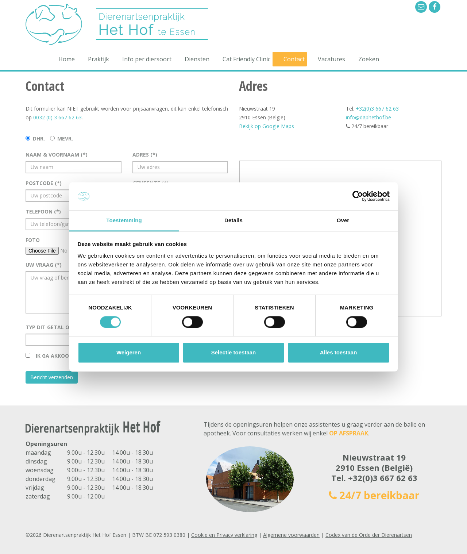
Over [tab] (343, 220)
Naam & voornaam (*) (57, 154)
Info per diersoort (146, 59)
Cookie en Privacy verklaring (224, 534)
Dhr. (39, 138)
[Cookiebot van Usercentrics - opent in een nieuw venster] (358, 196)
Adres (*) (144, 154)
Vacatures (331, 59)
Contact (294, 59)
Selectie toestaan (233, 352)
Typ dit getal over (53, 327)
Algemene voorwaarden (291, 534)
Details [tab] (233, 220)
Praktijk (98, 59)
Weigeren (128, 352)
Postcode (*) (44, 183)
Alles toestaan (338, 352)
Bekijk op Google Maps (266, 126)
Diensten (197, 59)
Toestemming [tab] (124, 220)
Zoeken (368, 59)
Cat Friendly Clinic (246, 59)
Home (66, 59)
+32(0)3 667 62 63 (377, 108)
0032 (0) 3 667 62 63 (57, 117)
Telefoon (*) (43, 211)
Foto (33, 239)
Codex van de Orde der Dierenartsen (368, 534)
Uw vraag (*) (44, 264)
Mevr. (65, 138)
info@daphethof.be (368, 117)
